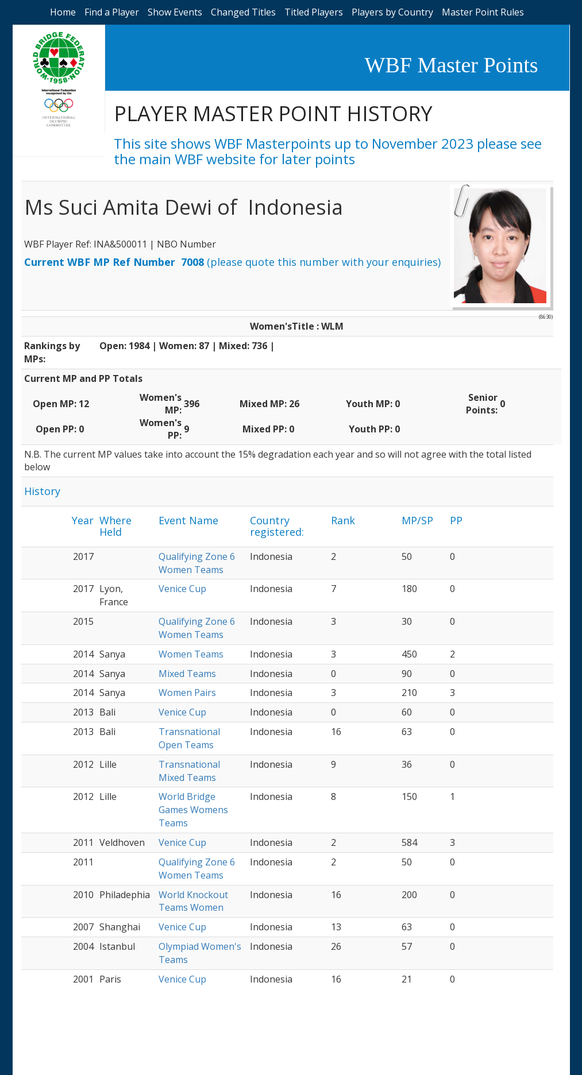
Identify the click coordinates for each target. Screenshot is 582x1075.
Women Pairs (187, 692)
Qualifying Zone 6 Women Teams (197, 563)
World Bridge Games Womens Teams (193, 809)
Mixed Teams (187, 673)
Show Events (175, 12)
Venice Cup (182, 588)
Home (63, 12)
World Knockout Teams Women (193, 901)
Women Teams (191, 654)
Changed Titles (243, 12)
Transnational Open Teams (189, 738)
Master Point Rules (483, 12)
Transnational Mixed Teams (189, 771)
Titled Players (313, 12)
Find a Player (111, 12)
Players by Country (392, 12)
